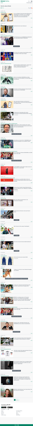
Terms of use (18, 411)
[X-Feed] (29, 8)
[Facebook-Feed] (30, 8)
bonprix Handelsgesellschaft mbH (6, 349)
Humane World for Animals (5, 375)
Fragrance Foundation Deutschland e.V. (7, 35)
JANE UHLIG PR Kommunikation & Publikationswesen (9, 123)
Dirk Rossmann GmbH (4, 321)
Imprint (2, 410)
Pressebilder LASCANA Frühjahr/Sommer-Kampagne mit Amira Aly (16, 278)
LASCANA (2, 268)
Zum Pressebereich (16, 331)
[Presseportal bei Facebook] (5, 409)
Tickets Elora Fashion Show (16, 160)
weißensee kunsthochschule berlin (6, 63)
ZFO (1, 336)
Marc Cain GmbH (3, 198)
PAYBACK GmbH (3, 12)
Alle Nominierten (16, 46)
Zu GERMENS (16, 235)
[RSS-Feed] (31, 8)
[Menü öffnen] (31, 1)
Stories (2, 2)
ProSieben (2, 51)
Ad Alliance (2, 165)
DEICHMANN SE (3, 87)
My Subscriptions (29, 2)
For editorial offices (19, 410)
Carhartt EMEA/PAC (4, 111)
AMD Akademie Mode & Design (5, 360)
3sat (1, 24)
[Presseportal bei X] (6, 409)
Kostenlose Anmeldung (16, 370)
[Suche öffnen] (29, 1)
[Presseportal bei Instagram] (8, 409)
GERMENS (2, 209)
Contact (2, 411)
